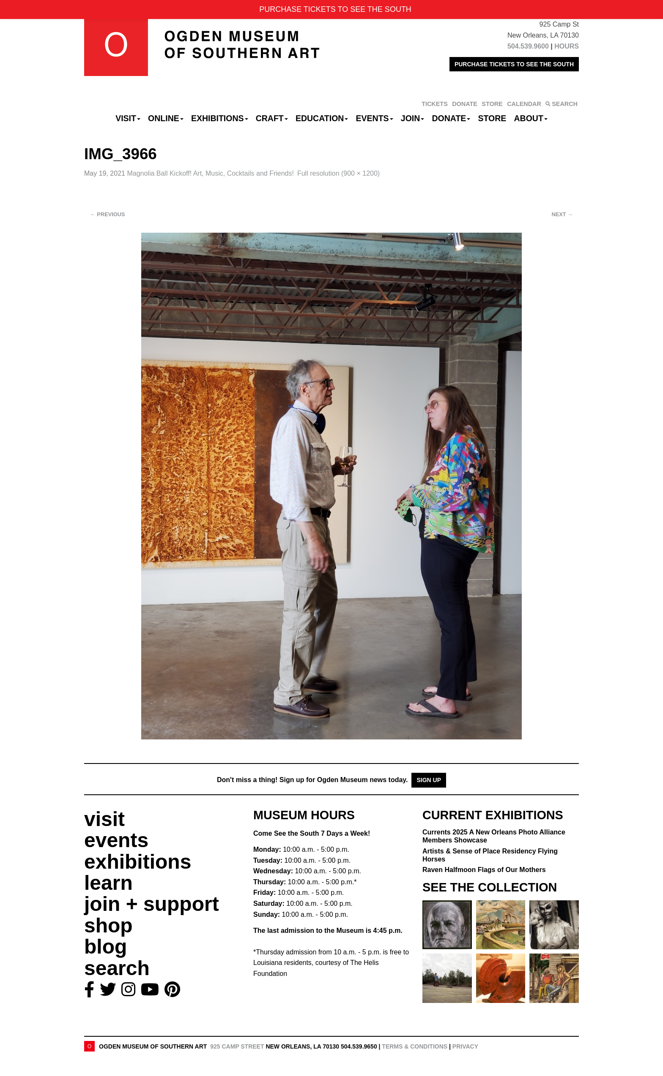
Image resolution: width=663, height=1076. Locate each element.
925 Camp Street (237, 1046)
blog (105, 946)
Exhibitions (219, 118)
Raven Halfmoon (484, 869)
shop (108, 925)
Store (492, 118)
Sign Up (428, 780)
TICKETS (435, 104)
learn (108, 883)
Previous (107, 214)
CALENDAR (524, 104)
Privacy (465, 1046)
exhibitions (137, 861)
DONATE (464, 104)
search (117, 968)
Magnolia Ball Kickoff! (210, 173)
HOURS (566, 46)
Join (413, 118)
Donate (451, 118)
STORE (492, 104)
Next (562, 214)
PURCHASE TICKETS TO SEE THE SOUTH (514, 64)
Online (166, 118)
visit (104, 819)
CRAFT (272, 118)
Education (322, 118)
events (116, 840)
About (531, 118)
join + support (151, 904)
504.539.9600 (528, 46)
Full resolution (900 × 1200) (338, 173)
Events (374, 118)
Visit (127, 118)
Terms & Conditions (414, 1046)
